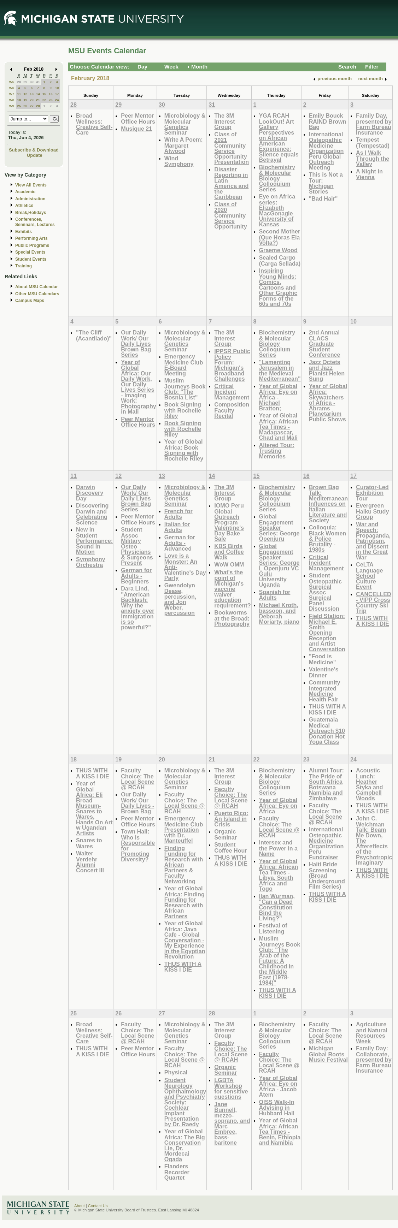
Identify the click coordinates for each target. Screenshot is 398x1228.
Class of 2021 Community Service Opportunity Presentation (231, 148)
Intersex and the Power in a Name (278, 848)
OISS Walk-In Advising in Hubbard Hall (277, 1107)
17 (57, 94)
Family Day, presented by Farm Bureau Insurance (374, 124)
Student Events (30, 259)
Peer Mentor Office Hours (138, 118)
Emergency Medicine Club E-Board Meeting (183, 364)
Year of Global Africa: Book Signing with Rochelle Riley (183, 450)
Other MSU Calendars (37, 293)
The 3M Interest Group (224, 121)
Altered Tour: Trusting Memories (276, 450)
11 (19, 94)
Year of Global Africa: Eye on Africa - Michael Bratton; (278, 397)
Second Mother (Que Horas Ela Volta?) (279, 237)
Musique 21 (136, 128)
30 (32, 82)
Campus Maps (29, 300)
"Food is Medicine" (322, 659)
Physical (176, 1072)
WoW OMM (229, 564)
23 (51, 100)
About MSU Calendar (36, 286)
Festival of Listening (273, 928)
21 (38, 100)
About (79, 1206)
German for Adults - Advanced (179, 543)
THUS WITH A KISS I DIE (327, 709)
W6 (11, 88)
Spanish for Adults (275, 595)
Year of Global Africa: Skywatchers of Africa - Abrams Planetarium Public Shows (328, 402)
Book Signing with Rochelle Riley (182, 410)
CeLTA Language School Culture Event (369, 575)
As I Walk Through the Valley (372, 158)
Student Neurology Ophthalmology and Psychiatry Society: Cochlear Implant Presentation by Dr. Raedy (185, 1102)
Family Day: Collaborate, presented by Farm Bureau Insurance (374, 1059)
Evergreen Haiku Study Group (372, 511)
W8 (11, 100)
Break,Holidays (30, 212)
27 (32, 106)
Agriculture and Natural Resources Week (371, 1032)
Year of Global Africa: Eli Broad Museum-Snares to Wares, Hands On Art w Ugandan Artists (94, 808)
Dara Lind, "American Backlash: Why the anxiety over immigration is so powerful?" (137, 607)
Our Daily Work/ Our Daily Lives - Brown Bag (137, 802)
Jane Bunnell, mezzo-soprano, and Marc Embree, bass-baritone (232, 1123)
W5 (11, 82)
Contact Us (98, 1206)
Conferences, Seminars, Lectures (35, 222)
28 (19, 82)
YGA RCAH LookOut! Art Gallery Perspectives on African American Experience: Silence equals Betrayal (279, 137)
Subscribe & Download (34, 150)
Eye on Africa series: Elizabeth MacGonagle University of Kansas (277, 210)
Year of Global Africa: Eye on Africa (278, 805)
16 (51, 94)
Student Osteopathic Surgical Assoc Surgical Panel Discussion (325, 592)
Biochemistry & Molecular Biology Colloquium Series (277, 178)
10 (57, 88)
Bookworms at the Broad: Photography (232, 618)
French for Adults (178, 514)
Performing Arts (31, 238)
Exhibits (23, 231)
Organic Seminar (225, 834)
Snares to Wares (89, 843)
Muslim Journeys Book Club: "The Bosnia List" (185, 389)
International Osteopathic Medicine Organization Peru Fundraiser (326, 843)
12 (25, 94)
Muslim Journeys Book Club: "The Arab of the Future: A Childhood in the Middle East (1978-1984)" (279, 960)
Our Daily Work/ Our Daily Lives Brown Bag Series (136, 343)
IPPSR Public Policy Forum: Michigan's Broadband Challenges (232, 365)
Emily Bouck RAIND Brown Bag (327, 121)
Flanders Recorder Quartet (176, 1172)
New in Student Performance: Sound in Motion (94, 540)
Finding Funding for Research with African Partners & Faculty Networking (183, 864)
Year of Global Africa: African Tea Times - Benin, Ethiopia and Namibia (280, 1131)
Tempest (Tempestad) (373, 142)
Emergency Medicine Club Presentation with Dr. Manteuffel (183, 829)
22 (44, 100)
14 (38, 94)
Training (23, 265)
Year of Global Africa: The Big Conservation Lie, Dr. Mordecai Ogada (184, 1145)
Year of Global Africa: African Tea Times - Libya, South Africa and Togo (278, 875)
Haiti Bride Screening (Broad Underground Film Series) (327, 875)
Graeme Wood (278, 250)
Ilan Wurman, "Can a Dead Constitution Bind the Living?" (277, 907)
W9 (11, 106)
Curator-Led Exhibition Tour (372, 493)
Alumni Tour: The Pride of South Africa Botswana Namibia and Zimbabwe (326, 784)
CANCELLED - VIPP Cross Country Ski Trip (373, 602)
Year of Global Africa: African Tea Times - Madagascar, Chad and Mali (278, 426)
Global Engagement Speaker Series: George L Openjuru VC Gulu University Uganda (279, 565)
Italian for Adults (177, 527)
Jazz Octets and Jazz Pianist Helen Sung (327, 370)
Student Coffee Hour (230, 847)
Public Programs (32, 245)
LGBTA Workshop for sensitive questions (231, 1088)
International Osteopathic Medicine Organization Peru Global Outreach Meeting (326, 151)
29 (25, 82)
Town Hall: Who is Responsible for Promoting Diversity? (138, 845)
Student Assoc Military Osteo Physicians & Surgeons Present (137, 546)
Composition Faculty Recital (231, 410)
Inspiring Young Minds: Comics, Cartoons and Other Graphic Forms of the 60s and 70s (278, 287)
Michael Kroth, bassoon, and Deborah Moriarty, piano (279, 613)
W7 (11, 94)
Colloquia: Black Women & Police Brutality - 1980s (327, 538)
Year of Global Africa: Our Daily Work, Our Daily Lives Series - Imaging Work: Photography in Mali (138, 387)
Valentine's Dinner (324, 672)
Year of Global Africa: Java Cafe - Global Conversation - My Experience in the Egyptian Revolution (184, 940)
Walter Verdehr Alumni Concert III (90, 861)
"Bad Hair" (323, 198)
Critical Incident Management (231, 392)
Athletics (24, 205)
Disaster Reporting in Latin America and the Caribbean (231, 183)
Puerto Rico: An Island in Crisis (231, 818)
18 (19, 100)
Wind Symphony (179, 161)
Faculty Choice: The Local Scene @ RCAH (137, 778)
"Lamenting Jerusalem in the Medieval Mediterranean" (280, 370)
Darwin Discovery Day (89, 493)
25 (19, 106)
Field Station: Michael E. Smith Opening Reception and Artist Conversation (327, 632)
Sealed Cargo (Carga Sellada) (280, 260)
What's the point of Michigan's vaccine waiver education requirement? (232, 589)
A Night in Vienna (369, 174)
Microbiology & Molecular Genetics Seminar (185, 124)
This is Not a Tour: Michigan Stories (326, 183)
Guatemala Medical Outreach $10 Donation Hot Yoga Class (327, 730)
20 (32, 100)
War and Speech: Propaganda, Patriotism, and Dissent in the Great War (373, 540)
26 (25, 106)
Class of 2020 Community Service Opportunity (230, 215)
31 (38, 82)
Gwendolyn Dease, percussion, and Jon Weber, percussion (180, 599)
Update (34, 155)
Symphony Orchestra (90, 562)
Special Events (30, 252)
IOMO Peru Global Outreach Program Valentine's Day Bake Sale (229, 522)
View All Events (31, 185)
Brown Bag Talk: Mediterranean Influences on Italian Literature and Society (328, 503)
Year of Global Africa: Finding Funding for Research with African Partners (184, 902)
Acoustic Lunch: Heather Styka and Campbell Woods (369, 784)
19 (25, 100)
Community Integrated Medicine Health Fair (324, 690)
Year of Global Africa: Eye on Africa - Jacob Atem (278, 1086)
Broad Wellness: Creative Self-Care (94, 124)
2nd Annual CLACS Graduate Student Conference (324, 343)
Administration (30, 198)
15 (44, 94)
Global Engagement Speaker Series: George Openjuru (279, 527)
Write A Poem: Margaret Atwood (183, 145)
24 (57, 100)
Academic (25, 191)
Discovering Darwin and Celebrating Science (92, 514)
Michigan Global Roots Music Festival (328, 1054)
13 (32, 94)
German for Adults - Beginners (136, 576)
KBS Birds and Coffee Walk (229, 551)
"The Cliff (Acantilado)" (94, 335)
